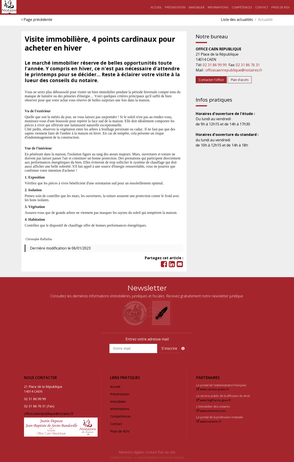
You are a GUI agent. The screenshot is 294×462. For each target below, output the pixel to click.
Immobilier (197, 7)
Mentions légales (132, 452)
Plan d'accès (240, 80)
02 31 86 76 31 (248, 64)
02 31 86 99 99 (215, 64)
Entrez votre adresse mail (147, 339)
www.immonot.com (211, 411)
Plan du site (166, 452)
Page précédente (36, 19)
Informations (218, 7)
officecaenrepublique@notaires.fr (233, 70)
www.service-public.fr (212, 389)
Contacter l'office (211, 80)
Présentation (175, 7)
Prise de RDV (280, 7)
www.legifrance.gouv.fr (213, 400)
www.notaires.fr (209, 421)
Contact (261, 7)
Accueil (156, 7)
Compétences (242, 7)
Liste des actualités (237, 19)
